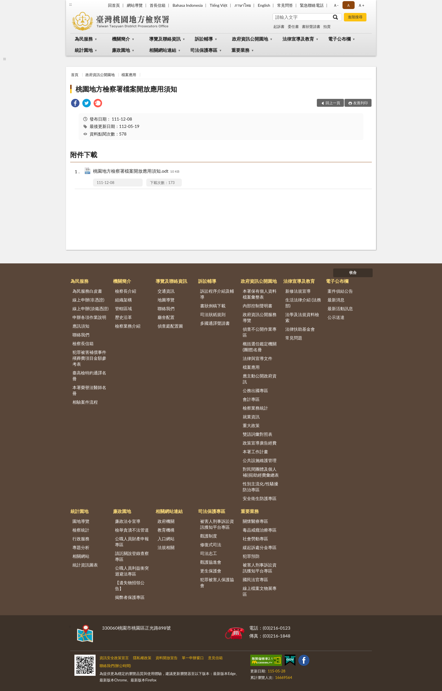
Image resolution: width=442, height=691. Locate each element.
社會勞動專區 (255, 538)
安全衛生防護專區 (260, 498)
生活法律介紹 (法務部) (303, 302)
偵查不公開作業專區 (260, 331)
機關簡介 (121, 38)
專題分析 (80, 547)
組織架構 (123, 299)
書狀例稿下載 (213, 305)
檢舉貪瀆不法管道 (132, 529)
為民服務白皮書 (87, 291)
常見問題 (293, 337)
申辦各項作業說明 (89, 317)
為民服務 (84, 38)
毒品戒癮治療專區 (260, 529)
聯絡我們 (80, 334)
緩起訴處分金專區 (260, 547)
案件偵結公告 (340, 291)
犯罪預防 (251, 556)
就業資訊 (251, 416)
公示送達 (336, 317)
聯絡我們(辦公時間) (115, 665)
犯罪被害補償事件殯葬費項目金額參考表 (89, 358)
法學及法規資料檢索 (302, 317)
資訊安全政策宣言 (114, 658)
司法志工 (208, 553)
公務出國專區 (255, 390)
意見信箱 (215, 658)
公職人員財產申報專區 (132, 541)
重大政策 (251, 425)
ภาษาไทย (243, 5)
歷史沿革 (123, 317)
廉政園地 (121, 50)
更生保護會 (210, 570)
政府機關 (166, 521)
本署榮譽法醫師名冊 (89, 390)
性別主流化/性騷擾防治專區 (261, 486)
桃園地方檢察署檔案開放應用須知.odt (136, 171)
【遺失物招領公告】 (130, 585)
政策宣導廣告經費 (260, 442)
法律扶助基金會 (300, 329)
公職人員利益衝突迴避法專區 (132, 570)
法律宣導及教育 (298, 38)
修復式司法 (210, 544)
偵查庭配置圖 (170, 325)
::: (70, 4)
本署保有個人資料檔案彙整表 (260, 293)
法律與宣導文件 (257, 358)
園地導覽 (80, 521)
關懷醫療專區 (255, 521)
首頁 (74, 74)
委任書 (293, 26)
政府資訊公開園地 (250, 38)
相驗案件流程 (85, 402)
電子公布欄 (339, 38)
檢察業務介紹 (127, 325)
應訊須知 (80, 325)
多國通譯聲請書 (215, 323)
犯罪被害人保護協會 (217, 582)
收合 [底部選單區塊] (353, 272)
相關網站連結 (162, 50)
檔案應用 (128, 74)
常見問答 (285, 5)
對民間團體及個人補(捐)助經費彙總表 (261, 471)
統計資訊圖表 (85, 564)
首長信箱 (157, 5)
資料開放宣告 (167, 658)
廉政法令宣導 (127, 521)
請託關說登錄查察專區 (132, 556)
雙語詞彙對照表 (257, 434)
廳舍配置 (166, 317)
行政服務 (80, 538)
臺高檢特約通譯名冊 (89, 375)
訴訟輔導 (204, 38)
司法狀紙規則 (213, 314)
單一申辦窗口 (193, 658)
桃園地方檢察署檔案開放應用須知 (126, 89)
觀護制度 (208, 535)
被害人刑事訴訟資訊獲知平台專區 (217, 524)
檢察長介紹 (125, 291)
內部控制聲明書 (257, 305)
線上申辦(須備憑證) (90, 308)
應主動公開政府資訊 (260, 378)
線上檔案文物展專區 (260, 591)
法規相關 (166, 547)
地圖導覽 (166, 299)
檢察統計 (80, 529)
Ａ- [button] (336, 5)
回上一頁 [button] (333, 103)
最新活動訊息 (340, 308)
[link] (75, 104)
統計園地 (84, 50)
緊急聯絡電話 (312, 5)
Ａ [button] (348, 5)
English (264, 5)
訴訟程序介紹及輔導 (217, 293)
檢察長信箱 (83, 343)
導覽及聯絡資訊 (165, 38)
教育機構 (166, 529)
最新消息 (336, 299)
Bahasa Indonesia (188, 5)
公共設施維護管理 (260, 460)
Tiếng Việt (218, 5)
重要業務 (240, 50)
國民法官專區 (255, 579)
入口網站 (166, 538)
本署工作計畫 (255, 451)
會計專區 (251, 399)
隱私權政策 (142, 658)
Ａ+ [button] (361, 5)
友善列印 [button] (360, 103)
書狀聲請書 (311, 26)
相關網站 (80, 556)
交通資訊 (166, 291)
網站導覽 (135, 5)
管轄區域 (123, 308)
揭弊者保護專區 (130, 597)
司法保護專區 (203, 50)
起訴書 (278, 26)
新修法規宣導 (298, 291)
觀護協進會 (210, 562)
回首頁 (114, 5)
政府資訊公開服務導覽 (260, 317)
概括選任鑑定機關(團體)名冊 (260, 346)
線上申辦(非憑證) (88, 299)
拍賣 (327, 26)
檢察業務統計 (255, 407)
